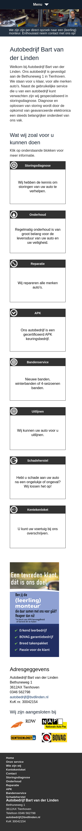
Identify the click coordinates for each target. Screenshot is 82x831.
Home (10, 758)
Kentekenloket (16, 769)
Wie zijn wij (13, 765)
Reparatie (12, 785)
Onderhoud (13, 781)
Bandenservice (16, 793)
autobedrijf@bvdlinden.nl (29, 697)
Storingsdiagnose (18, 777)
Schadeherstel (16, 797)
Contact (11, 773)
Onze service (15, 761)
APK (9, 789)
